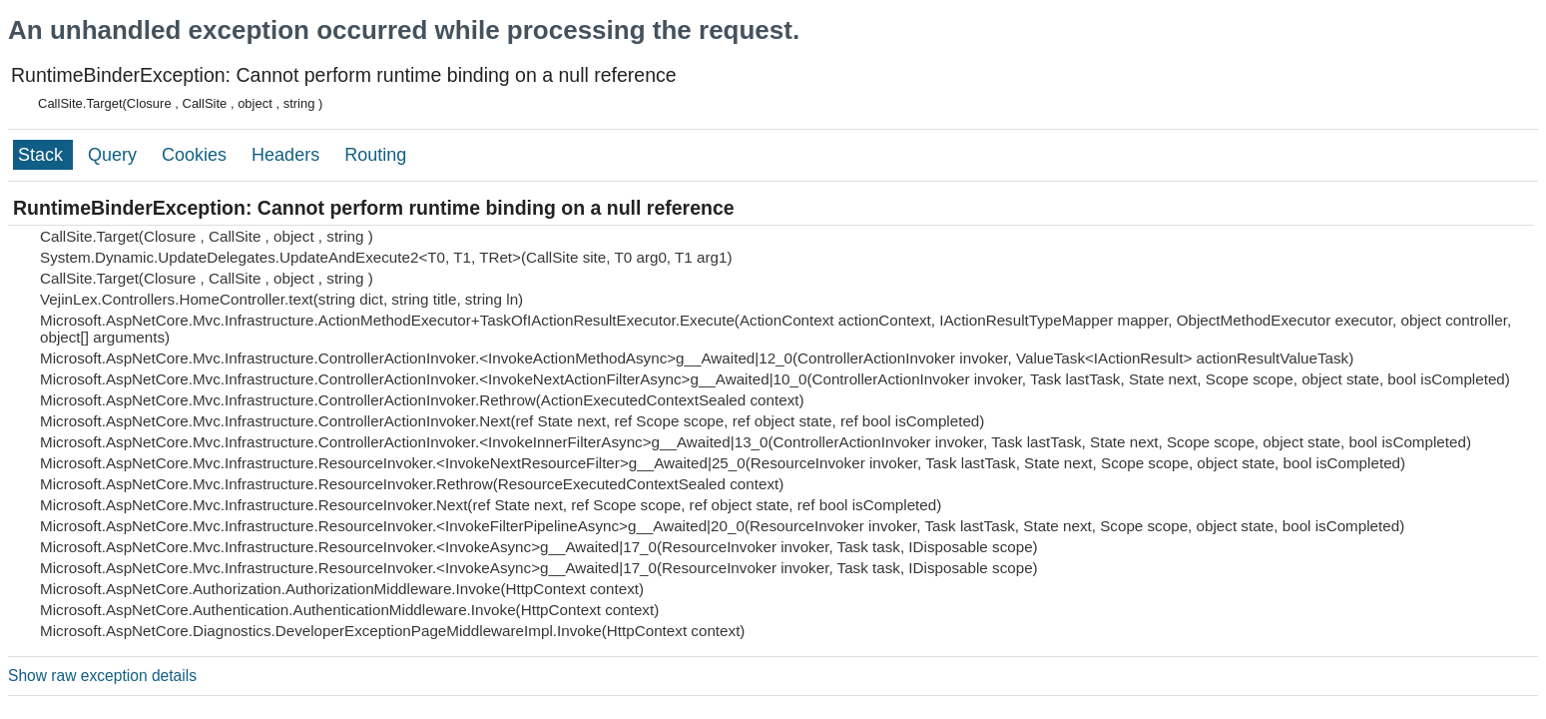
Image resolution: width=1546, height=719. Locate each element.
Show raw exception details (102, 675)
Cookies (197, 155)
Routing (375, 155)
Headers (288, 155)
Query (115, 155)
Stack (43, 155)
